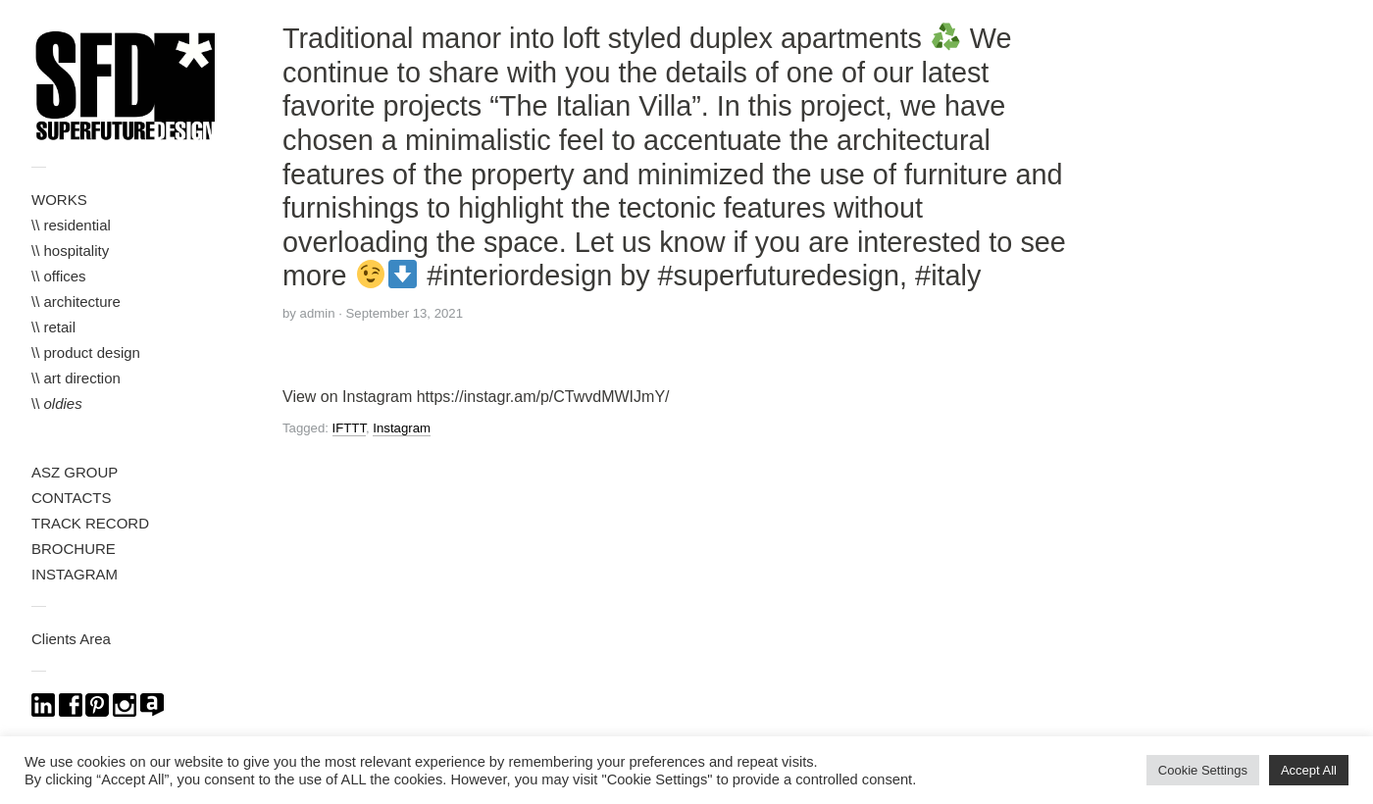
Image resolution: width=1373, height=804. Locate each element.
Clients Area (71, 638)
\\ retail (53, 327)
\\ (56, 403)
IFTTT (349, 428)
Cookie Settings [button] (1202, 770)
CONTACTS (71, 497)
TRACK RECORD (90, 523)
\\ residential (71, 225)
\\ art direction (76, 378)
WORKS (59, 199)
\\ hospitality (70, 250)
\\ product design (85, 352)
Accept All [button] (1309, 770)
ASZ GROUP (74, 472)
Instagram (402, 428)
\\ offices (58, 276)
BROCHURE (73, 548)
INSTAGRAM (74, 574)
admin (317, 313)
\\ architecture (76, 301)
